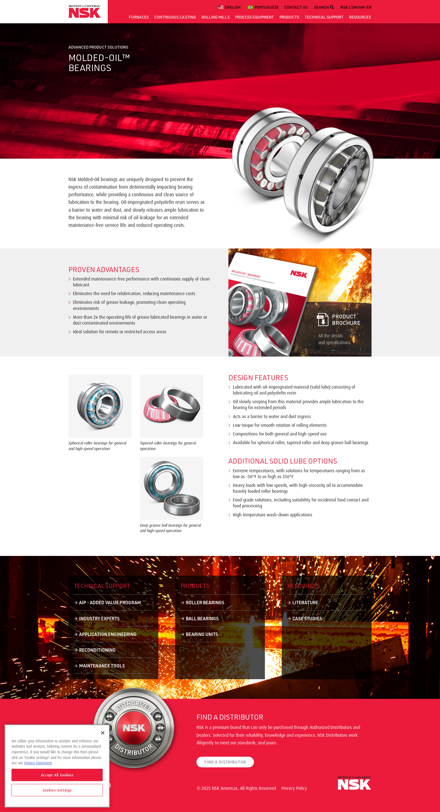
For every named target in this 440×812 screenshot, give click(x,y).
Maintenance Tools (102, 666)
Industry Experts (99, 618)
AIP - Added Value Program (110, 602)
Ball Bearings (202, 618)
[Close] (103, 733)
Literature (305, 602)
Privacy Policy (294, 788)
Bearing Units (202, 634)
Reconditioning (97, 650)
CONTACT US (296, 7)
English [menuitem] (233, 7)
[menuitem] (230, 7)
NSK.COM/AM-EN (356, 7)
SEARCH (324, 7)
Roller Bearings (205, 602)
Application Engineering (108, 634)
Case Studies (307, 618)
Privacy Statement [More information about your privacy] (38, 763)
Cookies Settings (57, 790)
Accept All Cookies (57, 775)
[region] (57, 766)
